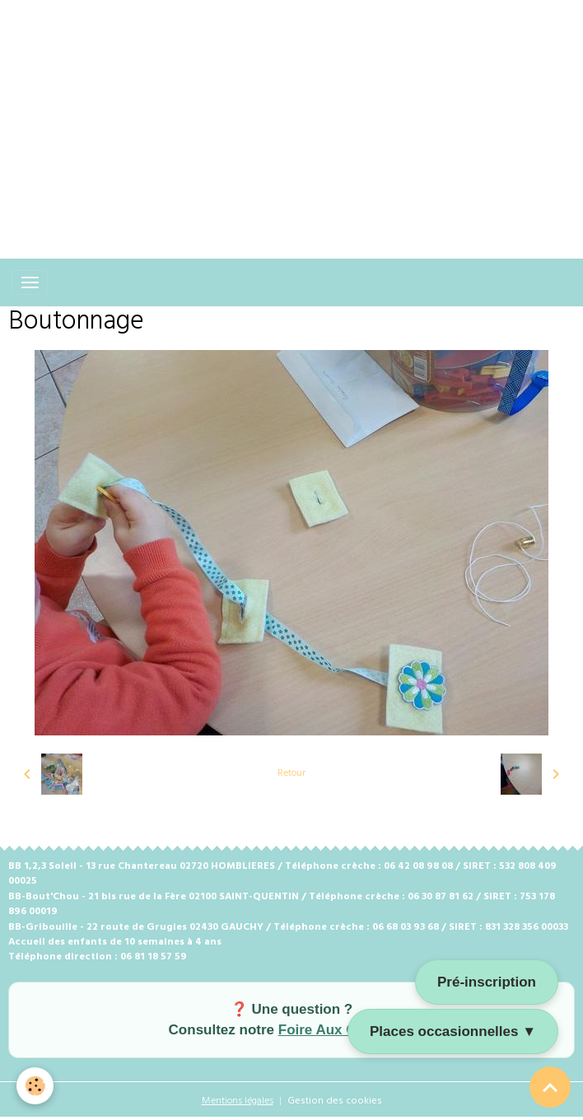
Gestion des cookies (334, 1101)
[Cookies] (35, 1085)
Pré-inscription (486, 982)
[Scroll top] (550, 1087)
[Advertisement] (291, 115)
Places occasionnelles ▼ (453, 1031)
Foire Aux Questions (346, 1030)
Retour (291, 773)
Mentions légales (237, 1101)
